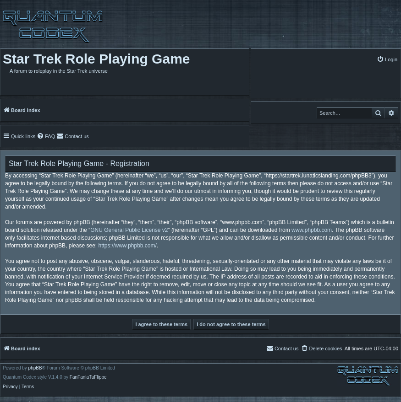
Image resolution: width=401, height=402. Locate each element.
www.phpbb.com (311, 230)
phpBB (35, 368)
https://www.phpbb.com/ (127, 245)
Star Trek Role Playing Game (96, 58)
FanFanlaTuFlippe (88, 377)
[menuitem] (387, 59)
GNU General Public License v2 (129, 230)
